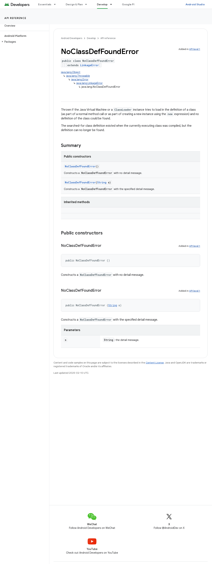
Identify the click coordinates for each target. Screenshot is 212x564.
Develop (91, 38)
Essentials (44, 4)
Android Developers (71, 38)
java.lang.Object (70, 72)
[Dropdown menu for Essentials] (56, 4)
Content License (155, 362)
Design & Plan (74, 4)
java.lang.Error (79, 79)
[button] (24, 42)
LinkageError (89, 65)
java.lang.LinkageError (89, 83)
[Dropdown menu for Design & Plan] (88, 4)
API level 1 (194, 49)
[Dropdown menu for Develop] (113, 4)
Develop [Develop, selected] (102, 4)
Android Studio (195, 4)
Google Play (129, 4)
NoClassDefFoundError (80, 166)
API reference (15, 18)
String (101, 182)
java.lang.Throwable (78, 75)
